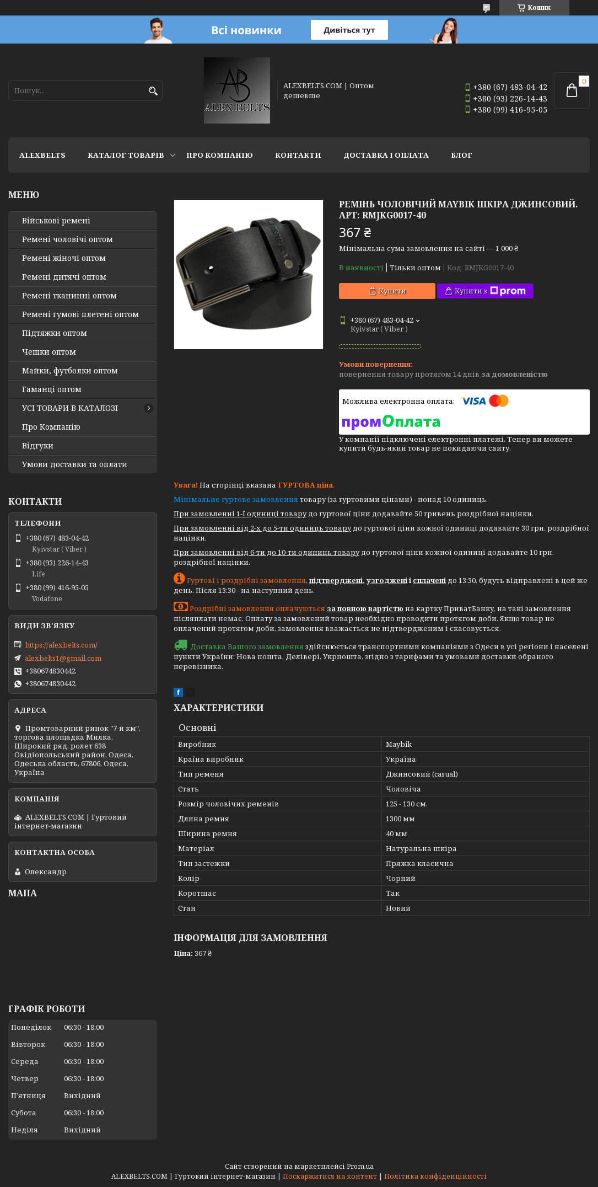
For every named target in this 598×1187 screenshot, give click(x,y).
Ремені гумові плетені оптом (80, 314)
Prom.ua (360, 1166)
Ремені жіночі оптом (64, 258)
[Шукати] (153, 91)
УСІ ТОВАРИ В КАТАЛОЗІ (70, 408)
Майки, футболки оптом (70, 371)
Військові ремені (56, 221)
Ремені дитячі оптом (64, 277)
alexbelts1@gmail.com (63, 658)
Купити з (490, 291)
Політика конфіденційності (435, 1176)
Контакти (298, 155)
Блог (461, 155)
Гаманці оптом (52, 389)
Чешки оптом (49, 352)
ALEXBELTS (42, 155)
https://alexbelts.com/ (61, 644)
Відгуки (37, 446)
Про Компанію (219, 155)
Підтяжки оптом (54, 333)
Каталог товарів (126, 155)
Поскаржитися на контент (330, 1176)
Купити (392, 291)
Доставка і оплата (386, 155)
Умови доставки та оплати (74, 464)
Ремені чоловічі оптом (67, 239)
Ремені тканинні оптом (69, 296)
